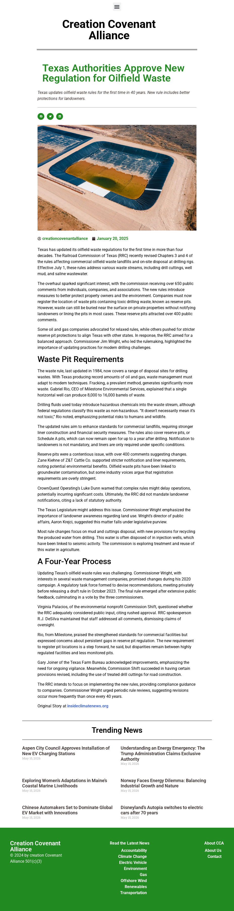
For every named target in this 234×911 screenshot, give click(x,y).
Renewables (136, 886)
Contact (214, 856)
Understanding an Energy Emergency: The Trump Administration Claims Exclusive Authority (163, 753)
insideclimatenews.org (87, 706)
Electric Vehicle (133, 862)
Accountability (134, 850)
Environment (135, 868)
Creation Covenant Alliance (109, 29)
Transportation (133, 892)
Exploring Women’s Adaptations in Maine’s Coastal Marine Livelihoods (64, 783)
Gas (143, 874)
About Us (213, 850)
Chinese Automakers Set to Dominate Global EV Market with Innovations (67, 810)
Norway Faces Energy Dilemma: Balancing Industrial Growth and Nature (163, 783)
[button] (117, 7)
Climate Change (132, 856)
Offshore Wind (134, 880)
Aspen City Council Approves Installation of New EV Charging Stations (66, 750)
